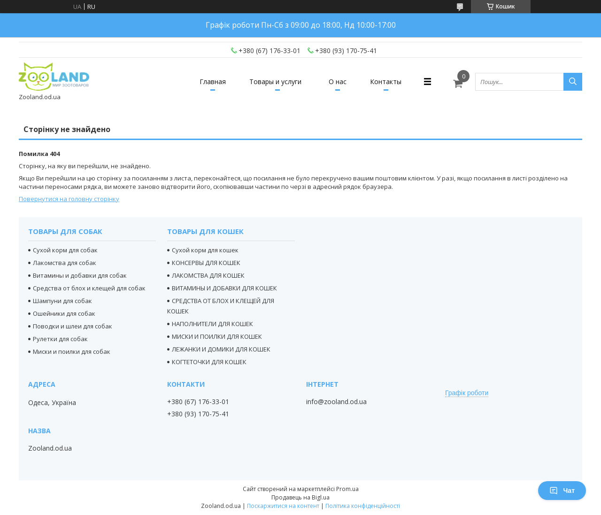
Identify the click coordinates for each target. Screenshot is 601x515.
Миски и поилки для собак (71, 351)
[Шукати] (572, 82)
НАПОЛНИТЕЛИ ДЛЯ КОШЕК (212, 324)
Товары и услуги (275, 81)
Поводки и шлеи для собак (72, 326)
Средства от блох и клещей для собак (89, 288)
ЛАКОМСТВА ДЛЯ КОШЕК (208, 275)
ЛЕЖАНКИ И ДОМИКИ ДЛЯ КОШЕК (221, 349)
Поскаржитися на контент (283, 506)
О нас (338, 81)
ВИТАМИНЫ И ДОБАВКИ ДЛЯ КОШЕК (224, 288)
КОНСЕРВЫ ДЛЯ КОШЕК (206, 262)
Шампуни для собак (62, 301)
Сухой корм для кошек (205, 250)
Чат (562, 490)
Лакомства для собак (64, 262)
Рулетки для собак (60, 339)
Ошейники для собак (64, 313)
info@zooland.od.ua (336, 402)
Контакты (385, 81)
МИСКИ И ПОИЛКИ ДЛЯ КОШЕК (217, 336)
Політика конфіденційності (362, 506)
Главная (213, 81)
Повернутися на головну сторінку (69, 199)
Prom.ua (347, 489)
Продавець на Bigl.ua (300, 497)
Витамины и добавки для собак (80, 275)
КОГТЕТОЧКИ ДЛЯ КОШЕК (209, 362)
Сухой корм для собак (65, 250)
